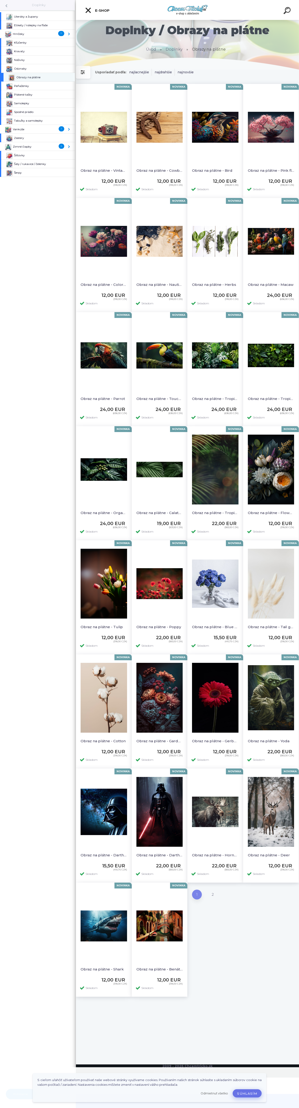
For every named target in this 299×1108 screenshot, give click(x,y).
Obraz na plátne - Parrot (103, 398)
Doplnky (39, 5)
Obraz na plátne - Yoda (268, 741)
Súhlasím (247, 1093)
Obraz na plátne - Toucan (159, 398)
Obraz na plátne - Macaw (270, 284)
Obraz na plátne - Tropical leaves (215, 398)
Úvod (151, 49)
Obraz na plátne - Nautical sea (159, 284)
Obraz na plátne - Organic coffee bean (104, 513)
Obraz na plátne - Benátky (159, 969)
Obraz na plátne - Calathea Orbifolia (159, 513)
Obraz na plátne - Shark (102, 969)
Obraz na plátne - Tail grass (271, 627)
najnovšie (186, 72)
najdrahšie (163, 72)
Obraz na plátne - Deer (269, 855)
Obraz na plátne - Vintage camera (104, 170)
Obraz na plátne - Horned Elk (215, 855)
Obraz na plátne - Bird (212, 170)
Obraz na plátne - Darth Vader (104, 855)
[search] (288, 11)
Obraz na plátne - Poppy (158, 627)
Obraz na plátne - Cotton (103, 741)
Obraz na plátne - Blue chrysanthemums (215, 627)
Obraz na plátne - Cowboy (159, 170)
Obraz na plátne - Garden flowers (159, 741)
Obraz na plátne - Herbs (214, 284)
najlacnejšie (139, 72)
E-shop (97, 10)
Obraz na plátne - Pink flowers (271, 170)
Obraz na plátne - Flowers (271, 513)
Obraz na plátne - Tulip (102, 627)
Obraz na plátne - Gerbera (215, 741)
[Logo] (187, 10)
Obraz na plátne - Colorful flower (104, 284)
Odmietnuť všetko (214, 1093)
